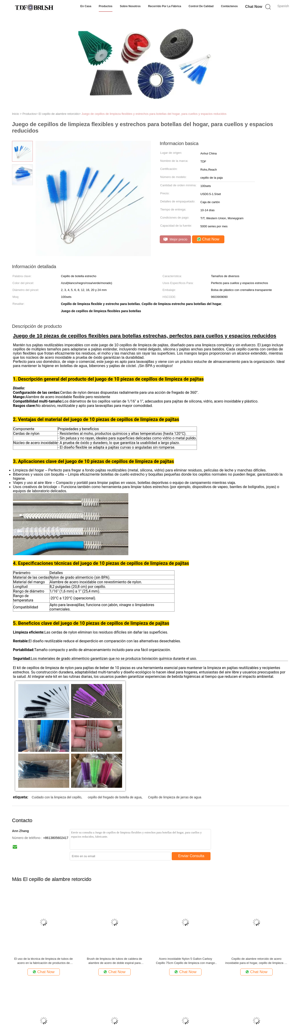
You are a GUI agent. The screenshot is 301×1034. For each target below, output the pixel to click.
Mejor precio (175, 239)
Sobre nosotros (130, 6)
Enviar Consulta (191, 856)
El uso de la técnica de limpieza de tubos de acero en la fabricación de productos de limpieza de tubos (43, 961)
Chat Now (253, 7)
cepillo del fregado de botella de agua (114, 797)
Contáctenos (229, 6)
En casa (85, 6)
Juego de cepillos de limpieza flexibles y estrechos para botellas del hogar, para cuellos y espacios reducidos (153, 114)
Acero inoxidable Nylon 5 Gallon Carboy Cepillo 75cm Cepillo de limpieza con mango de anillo (185, 961)
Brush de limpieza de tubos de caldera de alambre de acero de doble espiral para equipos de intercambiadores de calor (114, 961)
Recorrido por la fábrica (164, 6)
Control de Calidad (201, 6)
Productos (105, 6)
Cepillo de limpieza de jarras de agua (174, 797)
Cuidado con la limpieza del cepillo (56, 797)
